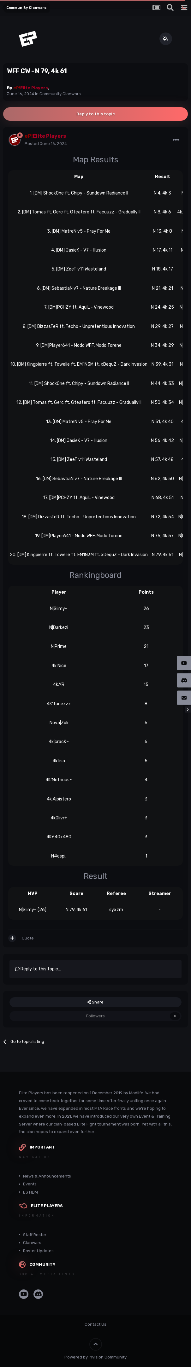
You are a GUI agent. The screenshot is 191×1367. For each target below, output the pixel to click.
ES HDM (30, 1192)
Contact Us (95, 1324)
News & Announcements (47, 1176)
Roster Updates (38, 1250)
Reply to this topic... (38, 969)
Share (95, 1002)
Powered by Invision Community (95, 1357)
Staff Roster (34, 1234)
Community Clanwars (60, 93)
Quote (28, 938)
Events (30, 1184)
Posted (46, 143)
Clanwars (32, 1242)
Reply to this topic (95, 114)
